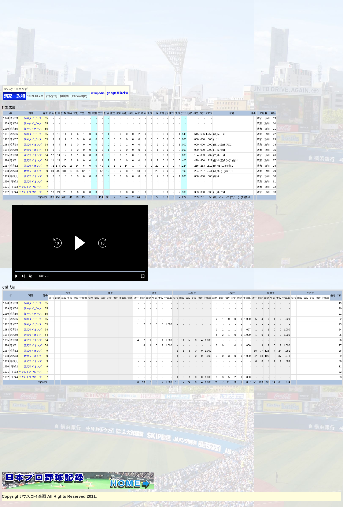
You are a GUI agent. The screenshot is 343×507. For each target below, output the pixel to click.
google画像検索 (117, 93)
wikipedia (97, 93)
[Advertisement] (39, 41)
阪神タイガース (33, 118)
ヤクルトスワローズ (30, 186)
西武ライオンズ (33, 144)
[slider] (80, 271)
